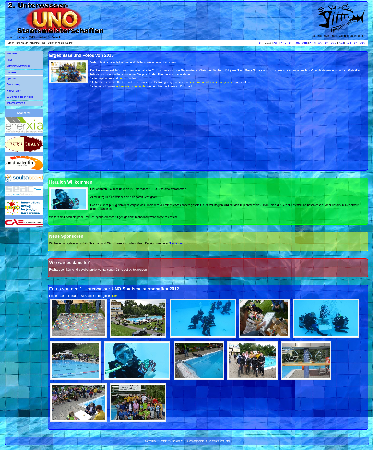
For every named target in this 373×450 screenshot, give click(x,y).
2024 (348, 43)
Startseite (12, 53)
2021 (326, 43)
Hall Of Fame (14, 90)
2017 (297, 43)
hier (120, 78)
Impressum (150, 441)
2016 (290, 43)
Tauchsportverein (16, 103)
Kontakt (163, 441)
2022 (333, 43)
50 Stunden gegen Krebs (20, 97)
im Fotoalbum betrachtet (131, 86)
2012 (260, 43)
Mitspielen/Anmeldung (18, 66)
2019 (312, 43)
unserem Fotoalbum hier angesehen (212, 82)
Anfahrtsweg (13, 84)
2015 (283, 43)
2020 (319, 43)
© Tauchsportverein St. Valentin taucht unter (207, 441)
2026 (362, 43)
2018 (305, 43)
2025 (355, 43)
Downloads (12, 72)
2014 (276, 43)
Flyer (9, 59)
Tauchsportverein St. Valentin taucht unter (338, 36)
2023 (341, 43)
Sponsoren (12, 78)
